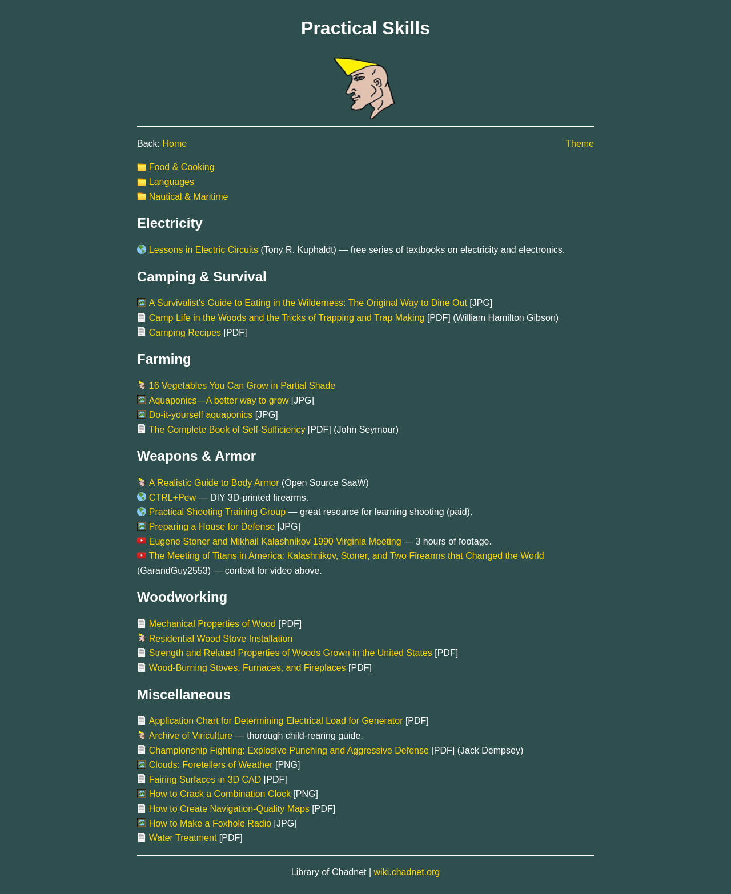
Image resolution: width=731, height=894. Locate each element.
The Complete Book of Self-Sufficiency (227, 429)
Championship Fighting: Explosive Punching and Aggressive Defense (289, 750)
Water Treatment (183, 838)
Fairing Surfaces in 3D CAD (205, 779)
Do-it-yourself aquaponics (200, 415)
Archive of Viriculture (190, 735)
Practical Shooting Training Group (217, 512)
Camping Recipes (185, 332)
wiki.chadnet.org (407, 872)
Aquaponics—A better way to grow (219, 400)
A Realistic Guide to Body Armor (214, 483)
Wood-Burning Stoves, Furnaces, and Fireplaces (247, 667)
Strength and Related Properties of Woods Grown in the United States (290, 653)
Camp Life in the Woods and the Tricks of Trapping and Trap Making (287, 318)
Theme (579, 143)
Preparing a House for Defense (212, 526)
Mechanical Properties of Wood (212, 624)
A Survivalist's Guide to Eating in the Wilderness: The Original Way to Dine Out (308, 303)
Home (174, 143)
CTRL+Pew (172, 497)
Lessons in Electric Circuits (203, 250)
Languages (171, 182)
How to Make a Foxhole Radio (210, 823)
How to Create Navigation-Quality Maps (229, 809)
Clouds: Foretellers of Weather (211, 765)
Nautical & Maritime (188, 197)
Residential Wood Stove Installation (220, 638)
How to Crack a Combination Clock (220, 794)
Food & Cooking (182, 167)
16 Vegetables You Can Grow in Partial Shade (242, 385)
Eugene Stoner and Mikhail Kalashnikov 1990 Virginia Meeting (275, 541)
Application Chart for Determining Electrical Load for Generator (276, 721)
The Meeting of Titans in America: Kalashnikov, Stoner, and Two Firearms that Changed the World (346, 556)
